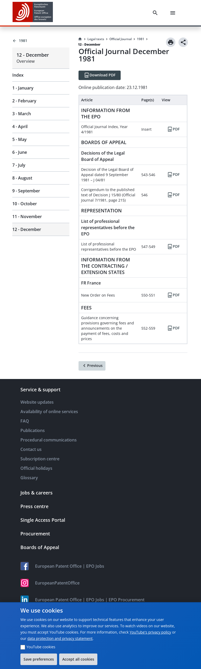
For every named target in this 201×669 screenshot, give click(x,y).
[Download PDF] (100, 75)
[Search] (156, 13)
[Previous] (92, 366)
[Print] (170, 42)
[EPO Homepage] (33, 13)
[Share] (183, 42)
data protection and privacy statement (59, 638)
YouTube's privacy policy (150, 632)
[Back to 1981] (40, 40)
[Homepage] (80, 39)
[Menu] (173, 13)
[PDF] (173, 129)
